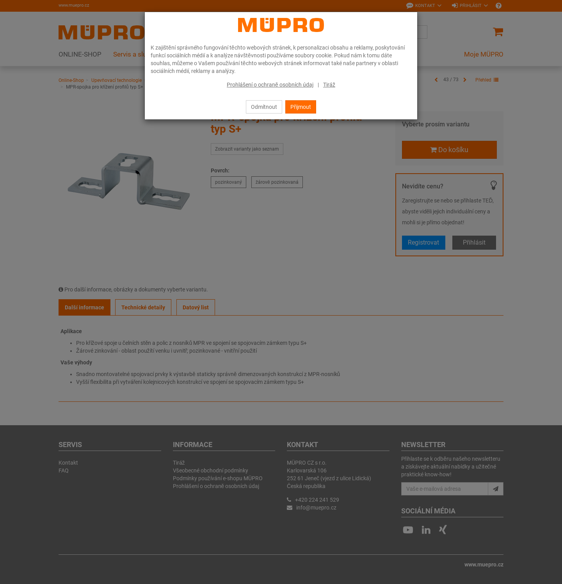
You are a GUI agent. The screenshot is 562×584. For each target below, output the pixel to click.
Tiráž (329, 85)
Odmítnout (264, 107)
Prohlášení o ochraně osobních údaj (270, 85)
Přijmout (300, 107)
